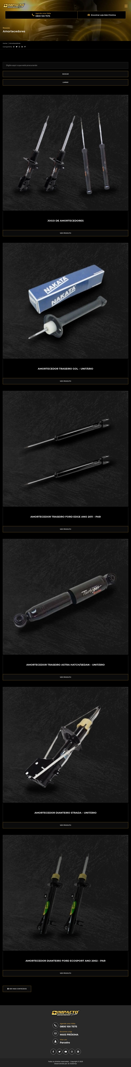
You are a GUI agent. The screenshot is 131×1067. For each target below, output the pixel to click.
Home (5, 43)
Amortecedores (14, 43)
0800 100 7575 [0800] (68, 1026)
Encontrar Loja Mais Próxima (103, 15)
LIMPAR (65, 82)
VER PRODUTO (65, 233)
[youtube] (65, 1051)
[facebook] (53, 1051)
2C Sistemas (72, 1063)
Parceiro (65, 1042)
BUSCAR (65, 74)
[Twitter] (59, 1051)
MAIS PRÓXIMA (69, 1034)
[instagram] (72, 1051)
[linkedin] (78, 1051)
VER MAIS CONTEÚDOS (17, 989)
